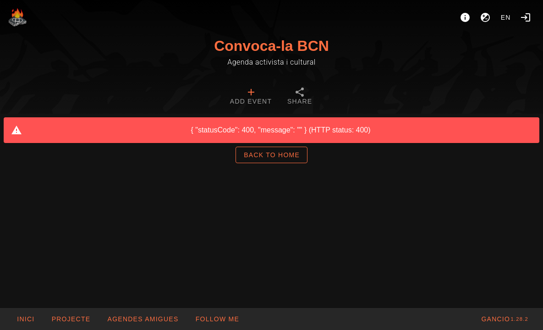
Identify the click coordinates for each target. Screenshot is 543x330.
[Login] (526, 17)
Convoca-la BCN (271, 46)
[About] (465, 17)
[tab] (251, 97)
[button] (142, 319)
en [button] (506, 17)
